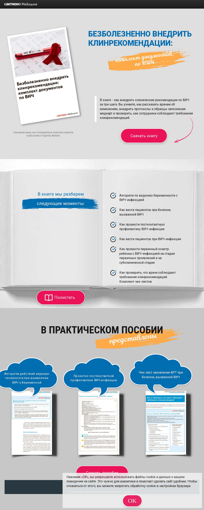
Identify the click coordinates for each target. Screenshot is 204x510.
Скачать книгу (143, 135)
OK (132, 500)
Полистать (64, 297)
